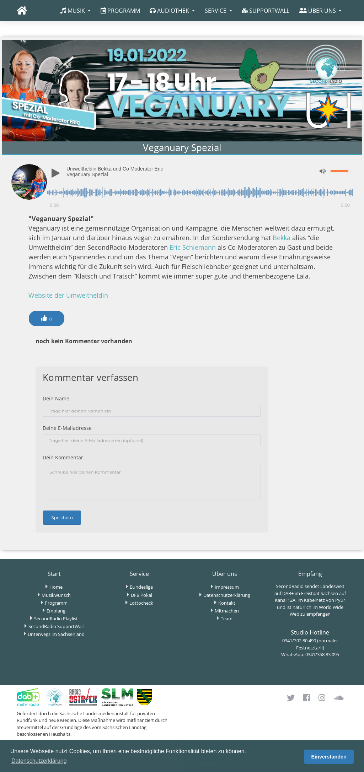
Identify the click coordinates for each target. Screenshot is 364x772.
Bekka (281, 237)
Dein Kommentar (63, 457)
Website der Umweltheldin (68, 295)
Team (226, 618)
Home (56, 587)
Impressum (227, 587)
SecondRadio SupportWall (56, 626)
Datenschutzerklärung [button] (39, 761)
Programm (56, 603)
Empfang (56, 611)
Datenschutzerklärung (226, 595)
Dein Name (56, 398)
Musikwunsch (56, 595)
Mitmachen (227, 611)
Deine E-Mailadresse (67, 428)
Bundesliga (141, 587)
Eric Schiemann (193, 247)
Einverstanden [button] (329, 757)
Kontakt (226, 603)
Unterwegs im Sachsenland (56, 634)
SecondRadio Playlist (56, 618)
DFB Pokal (141, 595)
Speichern (62, 517)
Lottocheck (141, 603)
